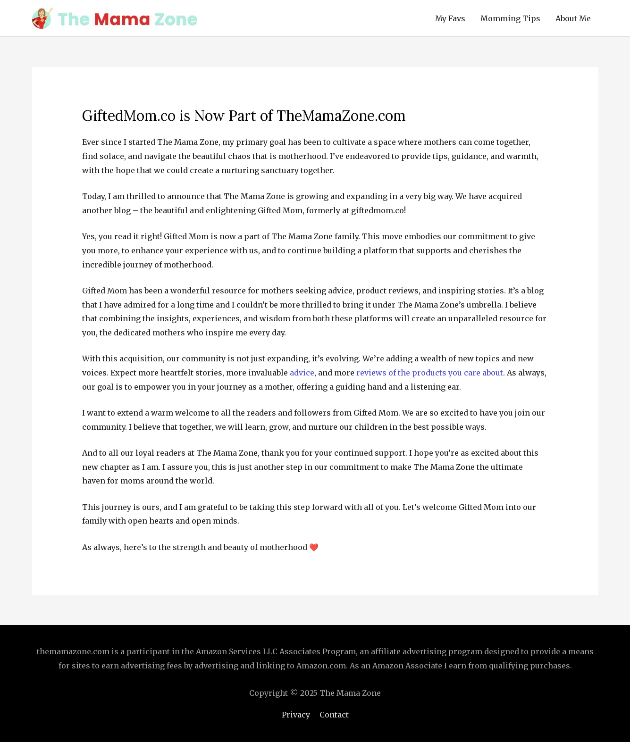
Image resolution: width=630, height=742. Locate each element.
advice (302, 372)
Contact (334, 714)
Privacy (296, 714)
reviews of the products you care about (429, 372)
